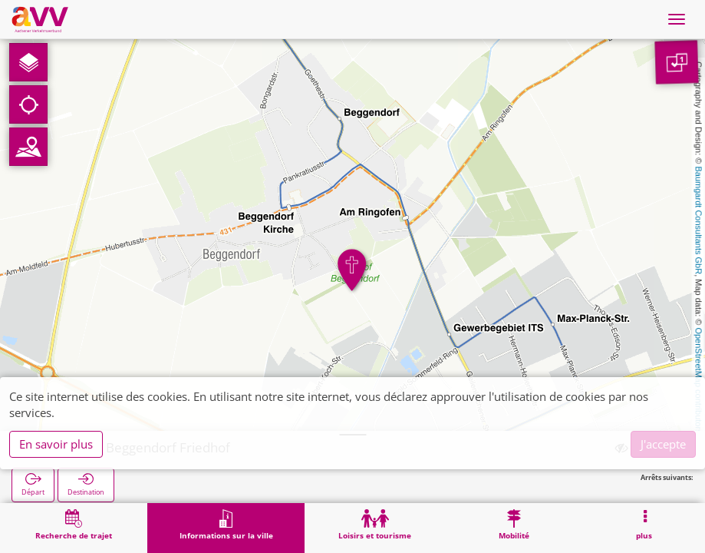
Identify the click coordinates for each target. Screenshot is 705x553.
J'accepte (663, 444)
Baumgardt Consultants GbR (698, 221)
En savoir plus (56, 444)
